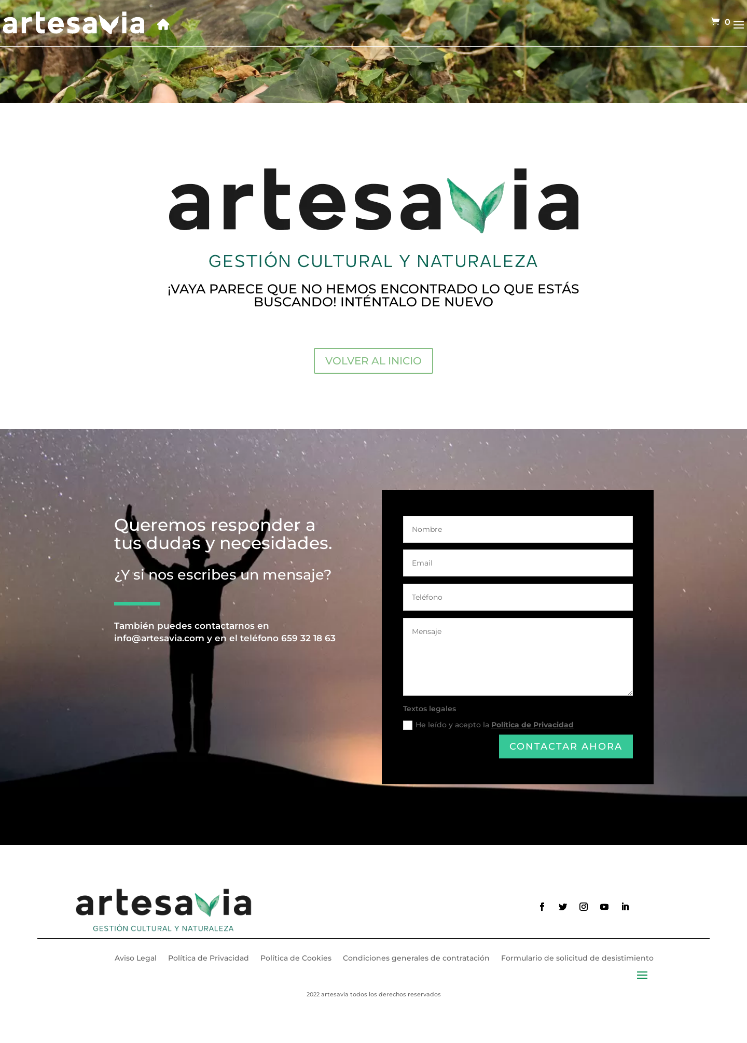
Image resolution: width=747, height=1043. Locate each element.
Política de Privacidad (532, 726)
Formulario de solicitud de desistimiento (577, 958)
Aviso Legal (136, 958)
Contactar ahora (565, 746)
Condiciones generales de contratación (416, 958)
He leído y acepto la (488, 726)
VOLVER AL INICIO (373, 361)
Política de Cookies (295, 958)
